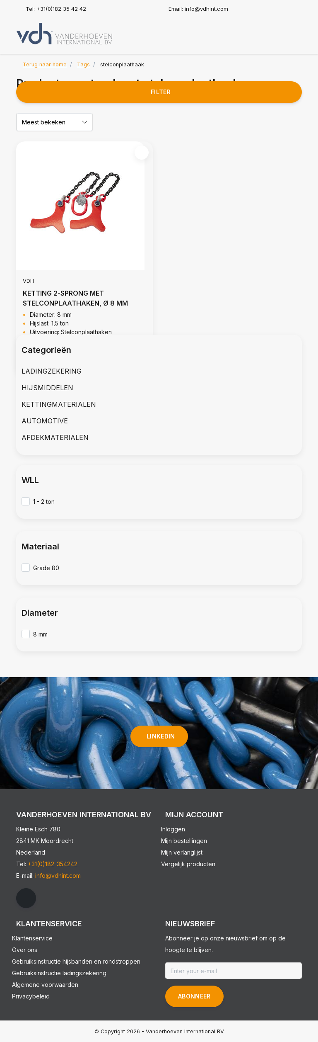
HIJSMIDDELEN (47, 388)
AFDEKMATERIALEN (55, 437)
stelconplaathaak (122, 64)
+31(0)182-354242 (52, 863)
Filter (161, 91)
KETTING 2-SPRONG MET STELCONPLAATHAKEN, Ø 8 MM (75, 298)
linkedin (161, 736)
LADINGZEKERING (52, 371)
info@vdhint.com (58, 875)
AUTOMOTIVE (45, 421)
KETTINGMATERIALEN (59, 404)
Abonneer (194, 996)
